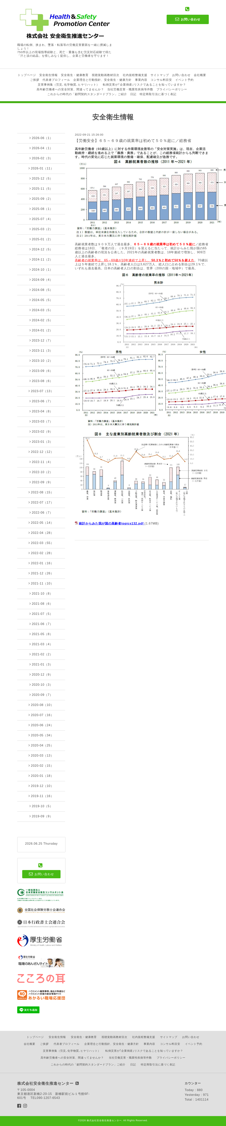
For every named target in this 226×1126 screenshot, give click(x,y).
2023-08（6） (41, 381)
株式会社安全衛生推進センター (104, 1120)
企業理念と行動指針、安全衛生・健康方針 (102, 79)
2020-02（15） (41, 765)
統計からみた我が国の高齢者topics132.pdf (111, 523)
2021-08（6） (41, 603)
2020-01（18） (41, 775)
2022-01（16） (41, 563)
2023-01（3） (41, 441)
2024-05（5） (41, 300)
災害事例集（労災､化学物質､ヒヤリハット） (68, 84)
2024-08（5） (41, 289)
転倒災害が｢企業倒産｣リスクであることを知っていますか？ (144, 84)
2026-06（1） (41, 138)
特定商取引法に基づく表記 (158, 94)
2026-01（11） (41, 168)
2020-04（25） (41, 745)
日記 (133, 94)
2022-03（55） (41, 543)
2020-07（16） (41, 715)
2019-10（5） (41, 806)
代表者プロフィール (56, 79)
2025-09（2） (41, 198)
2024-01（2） (41, 330)
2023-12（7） (41, 340)
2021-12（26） (41, 573)
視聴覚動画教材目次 (105, 75)
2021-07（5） (41, 613)
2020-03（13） (41, 755)
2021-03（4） (41, 644)
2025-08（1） (41, 208)
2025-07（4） (41, 219)
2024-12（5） (41, 249)
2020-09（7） (41, 694)
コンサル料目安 (161, 79)
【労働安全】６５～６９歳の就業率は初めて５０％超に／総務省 (133, 140)
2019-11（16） (41, 796)
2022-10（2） (41, 472)
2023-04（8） (41, 411)
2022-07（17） (41, 502)
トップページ (27, 75)
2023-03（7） (41, 421)
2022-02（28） (41, 553)
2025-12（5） (41, 178)
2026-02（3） (41, 158)
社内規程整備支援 (135, 75)
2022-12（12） (41, 451)
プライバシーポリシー (171, 89)
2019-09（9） (41, 816)
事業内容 (141, 79)
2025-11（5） (41, 188)
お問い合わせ (181, 75)
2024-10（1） (41, 269)
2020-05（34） (41, 735)
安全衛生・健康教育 (74, 75)
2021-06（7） (41, 624)
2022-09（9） (41, 482)
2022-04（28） (41, 532)
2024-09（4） (41, 279)
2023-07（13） (41, 391)
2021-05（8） (41, 634)
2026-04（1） (41, 148)
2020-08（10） (41, 705)
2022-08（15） (41, 492)
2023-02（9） (41, 431)
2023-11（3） (41, 350)
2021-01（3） (41, 664)
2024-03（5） (41, 310)
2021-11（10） (41, 583)
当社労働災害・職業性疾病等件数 (130, 89)
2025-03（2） (41, 229)
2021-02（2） (41, 654)
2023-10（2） (41, 360)
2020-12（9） (41, 674)
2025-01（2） (41, 239)
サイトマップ (160, 75)
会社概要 (200, 75)
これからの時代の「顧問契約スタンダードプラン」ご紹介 (87, 94)
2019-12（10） (41, 786)
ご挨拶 (34, 79)
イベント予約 (184, 79)
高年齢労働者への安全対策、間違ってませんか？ (70, 89)
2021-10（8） (41, 593)
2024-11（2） (41, 259)
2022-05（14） (41, 522)
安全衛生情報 (48, 75)
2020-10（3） (41, 684)
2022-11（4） (41, 462)
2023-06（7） (41, 401)
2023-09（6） (41, 370)
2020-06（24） (41, 725)
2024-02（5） (41, 320)
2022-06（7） (41, 512)
